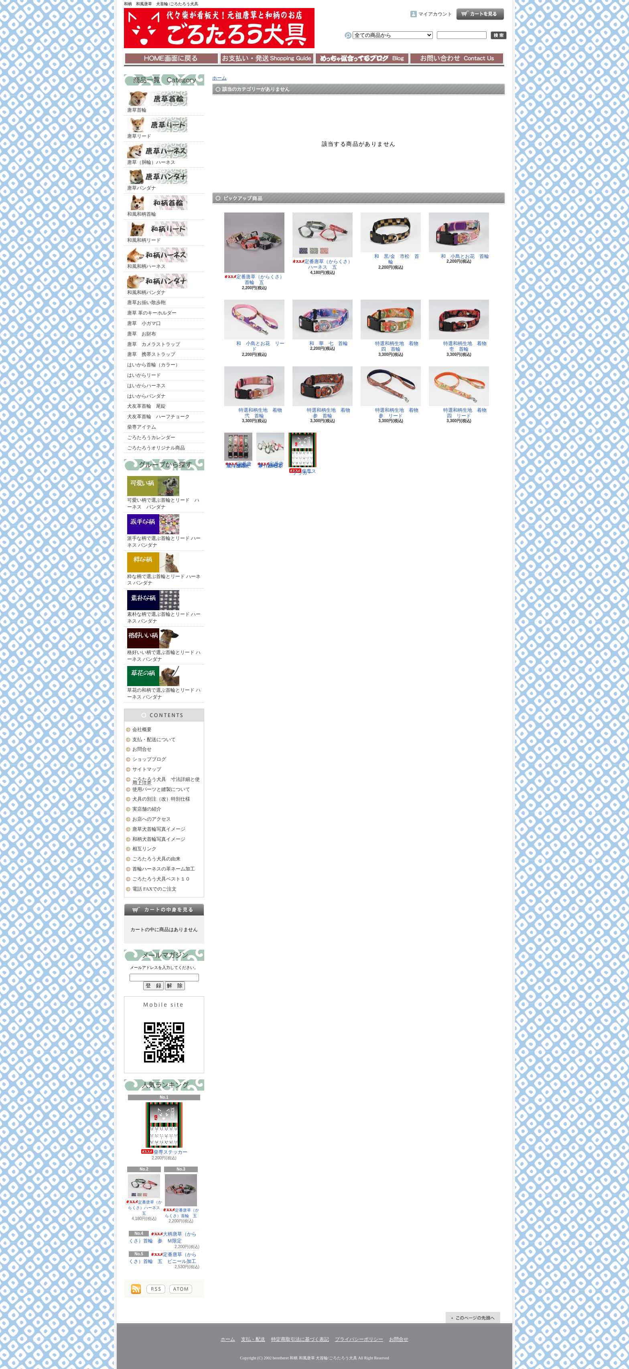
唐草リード (157, 128)
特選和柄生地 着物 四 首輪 (392, 326)
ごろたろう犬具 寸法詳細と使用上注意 (166, 781)
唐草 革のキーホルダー (152, 313)
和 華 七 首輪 (322, 323)
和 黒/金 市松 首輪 (391, 239)
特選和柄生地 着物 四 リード (460, 392)
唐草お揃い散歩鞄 (146, 302)
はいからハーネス (146, 385)
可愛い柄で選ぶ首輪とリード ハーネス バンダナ (163, 493)
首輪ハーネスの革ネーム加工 (163, 869)
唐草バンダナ (157, 180)
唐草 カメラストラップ (153, 344)
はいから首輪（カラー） (153, 365)
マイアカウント (435, 14)
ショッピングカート (480, 14)
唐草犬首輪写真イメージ (158, 829)
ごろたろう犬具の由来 (156, 859)
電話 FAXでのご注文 (154, 889)
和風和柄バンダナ (157, 284)
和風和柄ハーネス (157, 258)
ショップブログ (362, 58)
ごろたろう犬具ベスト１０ (161, 879)
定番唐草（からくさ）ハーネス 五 (145, 1195)
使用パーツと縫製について (161, 789)
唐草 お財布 (141, 334)
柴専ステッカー (164, 1128)
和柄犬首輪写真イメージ (158, 839)
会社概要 (142, 729)
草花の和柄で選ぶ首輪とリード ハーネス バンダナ (164, 683)
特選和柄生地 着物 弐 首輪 (255, 392)
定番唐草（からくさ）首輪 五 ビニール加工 (238, 450)
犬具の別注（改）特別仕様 (161, 799)
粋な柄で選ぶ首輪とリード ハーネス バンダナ (164, 569)
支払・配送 (253, 1339)
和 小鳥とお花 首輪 (459, 236)
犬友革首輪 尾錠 (146, 406)
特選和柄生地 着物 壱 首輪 (460, 326)
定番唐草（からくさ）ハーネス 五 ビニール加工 (270, 450)
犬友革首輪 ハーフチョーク (158, 416)
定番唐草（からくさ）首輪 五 (181, 1196)
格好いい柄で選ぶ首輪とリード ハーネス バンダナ (164, 645)
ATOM (180, 1289)
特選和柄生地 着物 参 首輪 (323, 392)
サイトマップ (146, 769)
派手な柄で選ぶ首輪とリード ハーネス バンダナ (164, 531)
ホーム (171, 58)
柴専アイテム (141, 427)
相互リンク (144, 849)
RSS (155, 1289)
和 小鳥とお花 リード (254, 326)
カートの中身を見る (164, 909)
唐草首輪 (157, 102)
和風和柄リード (157, 232)
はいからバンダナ (146, 396)
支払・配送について (266, 58)
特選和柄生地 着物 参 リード (392, 392)
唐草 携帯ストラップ (151, 354)
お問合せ (457, 58)
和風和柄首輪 (157, 206)
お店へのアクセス (151, 819)
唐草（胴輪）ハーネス (157, 154)
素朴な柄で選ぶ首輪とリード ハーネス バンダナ (164, 607)
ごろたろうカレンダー (151, 437)
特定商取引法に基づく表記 (300, 1339)
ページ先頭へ (473, 1317)
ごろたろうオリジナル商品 (156, 448)
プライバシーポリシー (359, 1339)
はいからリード (144, 375)
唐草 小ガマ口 (144, 323)
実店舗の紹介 (146, 809)
